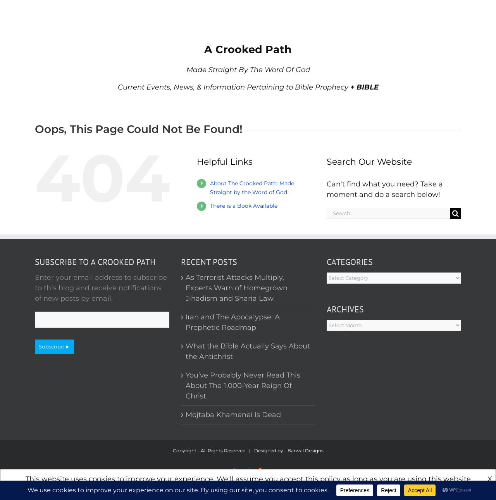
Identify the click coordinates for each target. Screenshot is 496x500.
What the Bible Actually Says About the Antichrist (248, 351)
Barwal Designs (306, 450)
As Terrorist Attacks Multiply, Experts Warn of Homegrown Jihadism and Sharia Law (237, 288)
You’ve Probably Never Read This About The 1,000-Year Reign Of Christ (243, 385)
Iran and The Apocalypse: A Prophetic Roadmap (233, 322)
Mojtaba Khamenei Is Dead (233, 414)
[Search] (455, 213)
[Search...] (388, 213)
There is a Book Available (243, 205)
